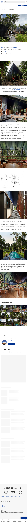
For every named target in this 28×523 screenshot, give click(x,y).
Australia (14, 47)
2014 (6, 51)
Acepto (22, 5)
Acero (8, 352)
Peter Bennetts (11, 53)
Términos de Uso (13, 5)
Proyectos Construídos (19, 352)
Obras (12, 352)
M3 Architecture (12, 341)
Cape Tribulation (17, 89)
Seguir (11, 344)
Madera (3, 352)
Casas (2, 47)
